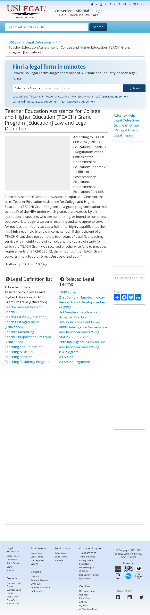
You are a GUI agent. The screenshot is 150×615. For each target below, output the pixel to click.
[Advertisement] (37, 163)
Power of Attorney (57, 96)
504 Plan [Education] (75, 337)
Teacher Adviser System (23, 307)
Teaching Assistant (19, 351)
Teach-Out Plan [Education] (26, 317)
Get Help (83, 571)
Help (123, 4)
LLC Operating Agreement (111, 96)
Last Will (35, 576)
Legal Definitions (38, 42)
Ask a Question (14, 563)
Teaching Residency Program (27, 361)
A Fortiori (66, 357)
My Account (84, 578)
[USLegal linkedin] (130, 597)
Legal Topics (123, 135)
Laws (9, 567)
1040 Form (67, 292)
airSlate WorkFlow (88, 609)
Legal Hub (84, 564)
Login (138, 4)
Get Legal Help (38, 560)
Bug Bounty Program (89, 575)
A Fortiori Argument (74, 362)
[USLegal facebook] (118, 597)
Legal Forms (13, 597)
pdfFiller (83, 602)
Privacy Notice (86, 560)
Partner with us (38, 591)
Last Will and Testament (27, 96)
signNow (83, 605)
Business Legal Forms (14, 591)
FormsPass (84, 598)
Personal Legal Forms (14, 585)
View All (10, 570)
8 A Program (69, 352)
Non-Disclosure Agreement (78, 101)
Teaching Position (18, 356)
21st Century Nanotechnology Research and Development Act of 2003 (83, 302)
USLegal (15, 42)
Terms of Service (87, 557)
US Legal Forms (126, 130)
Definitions (12, 559)
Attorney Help (124, 115)
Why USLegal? (86, 567)
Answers (59, 560)
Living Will (18, 101)
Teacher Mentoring (19, 332)
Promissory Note (82, 96)
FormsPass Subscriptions (13, 602)
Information (36, 553)
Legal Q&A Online (126, 125)
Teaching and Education (23, 347)
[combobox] (28, 88)
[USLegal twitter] (141, 597)
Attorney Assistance (40, 587)
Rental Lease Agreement (42, 101)
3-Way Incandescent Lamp (79, 322)
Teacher (11, 312)
